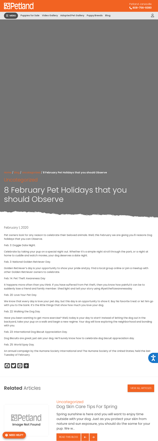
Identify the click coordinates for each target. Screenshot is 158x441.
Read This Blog (68, 437)
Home (7, 172)
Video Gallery (50, 15)
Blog (107, 15)
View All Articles (140, 388)
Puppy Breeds (95, 15)
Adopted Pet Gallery (72, 15)
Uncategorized (31, 172)
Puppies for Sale (30, 15)
